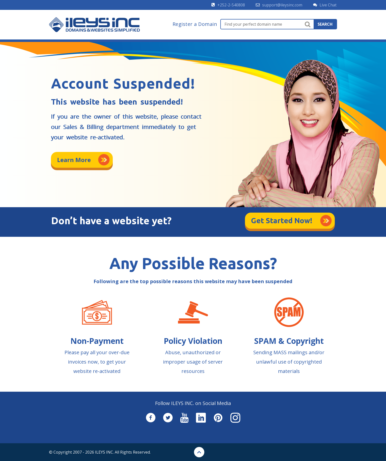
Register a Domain (195, 24)
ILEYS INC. (104, 452)
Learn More (74, 160)
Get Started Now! (281, 220)
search (325, 24)
